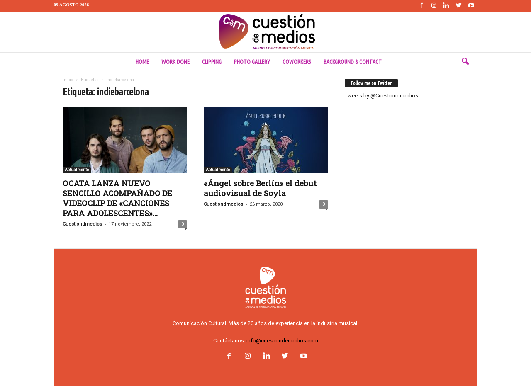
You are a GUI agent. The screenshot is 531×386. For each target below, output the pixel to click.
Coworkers (297, 61)
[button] (465, 62)
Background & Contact (353, 61)
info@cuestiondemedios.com (282, 340)
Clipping (212, 61)
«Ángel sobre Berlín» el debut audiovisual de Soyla (260, 188)
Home (142, 61)
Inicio (68, 80)
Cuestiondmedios (82, 224)
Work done (175, 61)
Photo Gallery (252, 61)
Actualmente (77, 170)
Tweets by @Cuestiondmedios (381, 95)
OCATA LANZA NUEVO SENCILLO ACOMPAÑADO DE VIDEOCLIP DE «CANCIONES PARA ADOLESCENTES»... (117, 198)
